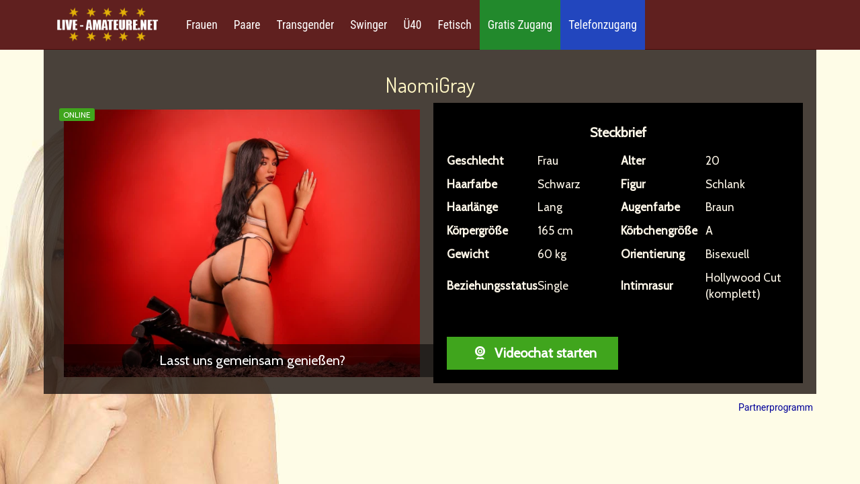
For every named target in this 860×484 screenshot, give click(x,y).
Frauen (202, 25)
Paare (247, 25)
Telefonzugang (602, 25)
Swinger (368, 25)
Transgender (305, 25)
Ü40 (412, 25)
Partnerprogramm (775, 407)
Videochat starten (532, 353)
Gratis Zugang (520, 25)
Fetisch (455, 25)
